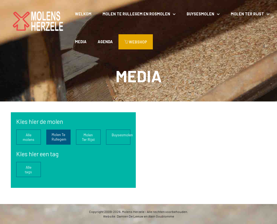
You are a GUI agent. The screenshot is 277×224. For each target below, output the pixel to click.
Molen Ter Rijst (247, 14)
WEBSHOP (135, 42)
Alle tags (28, 169)
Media (81, 41)
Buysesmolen (200, 14)
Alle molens (28, 137)
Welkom (83, 14)
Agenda (105, 41)
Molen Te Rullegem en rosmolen (136, 14)
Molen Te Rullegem (59, 136)
